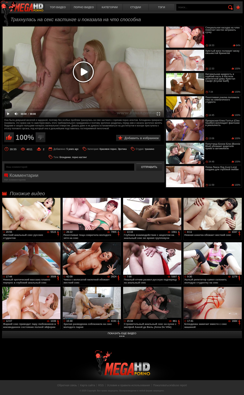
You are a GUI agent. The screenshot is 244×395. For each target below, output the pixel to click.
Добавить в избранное (141, 138)
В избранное (238, 7)
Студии (135, 7)
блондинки (65, 157)
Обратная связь (67, 385)
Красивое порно (108, 149)
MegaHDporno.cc (22, 7)
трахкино (149, 149)
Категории (110, 7)
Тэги (161, 7)
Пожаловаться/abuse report (170, 385)
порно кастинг (79, 157)
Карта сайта (87, 385)
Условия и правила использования (128, 385)
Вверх (238, 388)
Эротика (122, 149)
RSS (101, 385)
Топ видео (58, 7)
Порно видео (84, 7)
